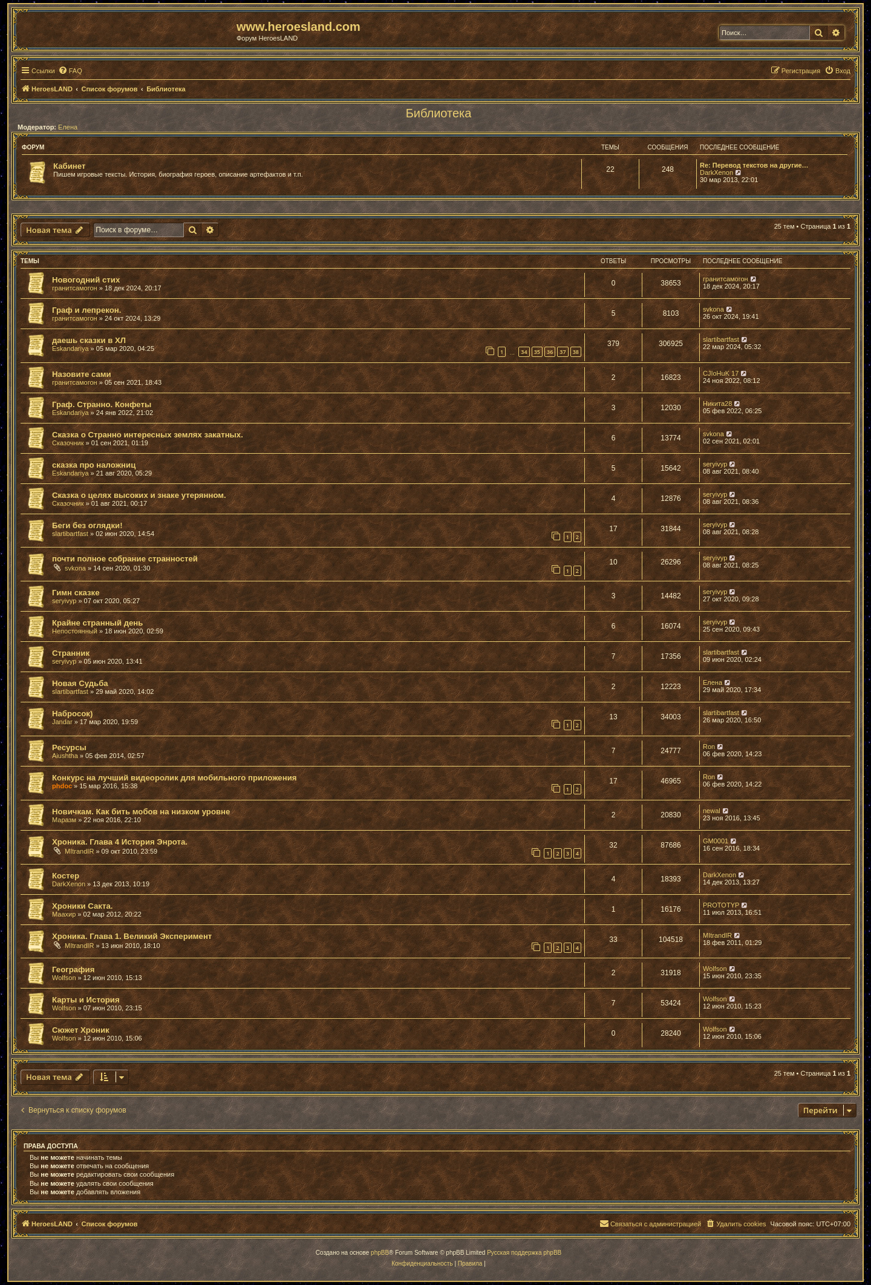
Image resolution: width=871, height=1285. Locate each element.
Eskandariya (70, 348)
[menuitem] (70, 71)
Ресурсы (69, 747)
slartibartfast (721, 339)
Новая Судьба (80, 683)
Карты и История (86, 999)
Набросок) (72, 713)
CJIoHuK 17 (721, 373)
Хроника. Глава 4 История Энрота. (120, 841)
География (73, 969)
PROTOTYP (721, 905)
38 (576, 352)
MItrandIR (79, 851)
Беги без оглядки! (87, 525)
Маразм (64, 819)
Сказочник (68, 442)
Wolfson (64, 977)
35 (537, 352)
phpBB (380, 1252)
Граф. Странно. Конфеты (101, 404)
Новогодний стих (86, 279)
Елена (67, 127)
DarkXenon (716, 172)
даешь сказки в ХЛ (89, 340)
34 (524, 352)
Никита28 (717, 403)
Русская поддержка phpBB (524, 1252)
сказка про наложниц (93, 464)
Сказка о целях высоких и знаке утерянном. (139, 495)
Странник (71, 653)
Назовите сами (81, 374)
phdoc (62, 786)
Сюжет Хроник (80, 1030)
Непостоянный (74, 631)
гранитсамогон (74, 288)
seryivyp (715, 464)
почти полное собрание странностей (125, 558)
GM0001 (715, 841)
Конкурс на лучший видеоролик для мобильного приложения (174, 777)
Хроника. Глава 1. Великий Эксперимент (132, 936)
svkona (713, 309)
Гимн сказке (76, 592)
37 (562, 352)
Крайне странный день (97, 622)
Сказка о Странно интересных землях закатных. (147, 434)
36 (550, 352)
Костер (65, 875)
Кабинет (69, 166)
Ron (709, 746)
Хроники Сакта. (82, 906)
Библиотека (439, 113)
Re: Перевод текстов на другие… (754, 165)
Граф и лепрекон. (86, 310)
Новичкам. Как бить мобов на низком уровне (141, 811)
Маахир (64, 914)
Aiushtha (65, 755)
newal (711, 810)
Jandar (62, 721)
